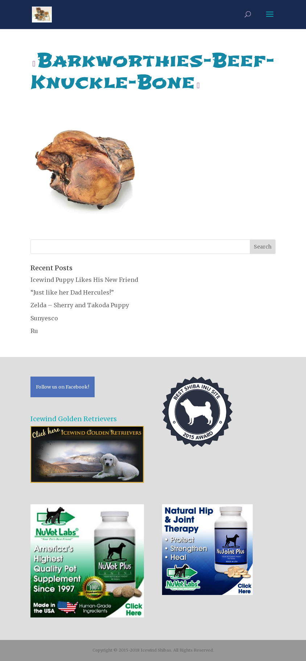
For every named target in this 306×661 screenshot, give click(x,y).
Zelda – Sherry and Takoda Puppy (79, 305)
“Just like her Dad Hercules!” (72, 292)
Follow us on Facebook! (62, 387)
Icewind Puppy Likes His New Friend (84, 279)
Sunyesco (44, 318)
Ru (34, 330)
